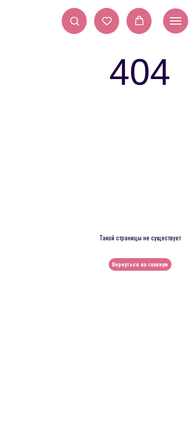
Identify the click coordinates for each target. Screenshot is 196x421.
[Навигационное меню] (175, 21)
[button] (74, 21)
